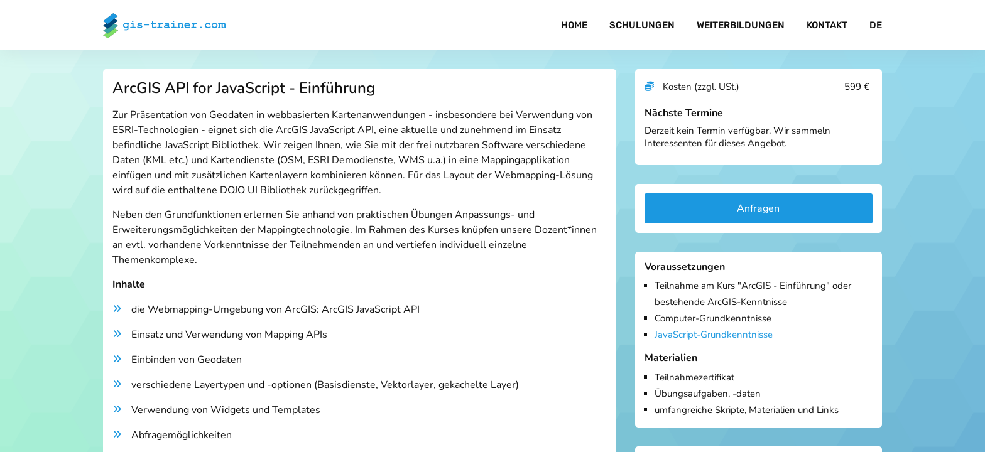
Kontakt (827, 25)
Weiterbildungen (741, 25)
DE (875, 25)
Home (574, 25)
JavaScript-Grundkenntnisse (714, 334)
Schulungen (642, 25)
